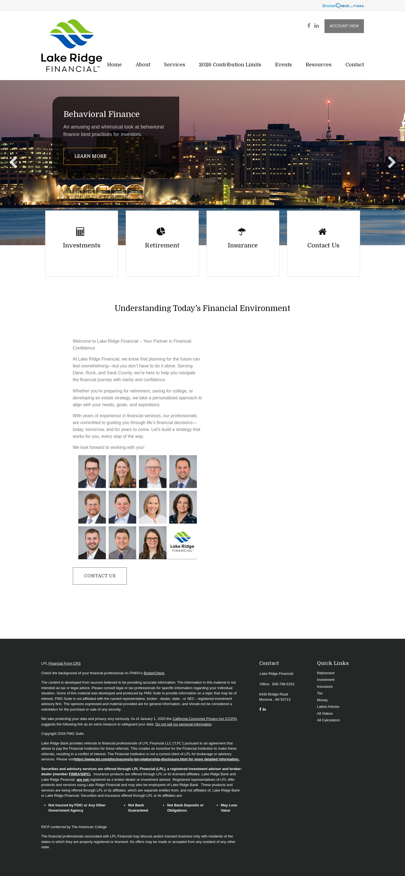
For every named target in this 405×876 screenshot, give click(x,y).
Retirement (326, 673)
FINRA (74, 774)
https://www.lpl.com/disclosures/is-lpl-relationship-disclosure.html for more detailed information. (156, 759)
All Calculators (328, 720)
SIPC (85, 774)
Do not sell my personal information (183, 724)
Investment (326, 680)
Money (322, 700)
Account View (344, 26)
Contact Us (100, 576)
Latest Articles (328, 707)
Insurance (325, 686)
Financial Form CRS (65, 663)
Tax (320, 693)
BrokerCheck (154, 673)
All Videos (325, 713)
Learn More (90, 156)
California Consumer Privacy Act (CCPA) (205, 719)
